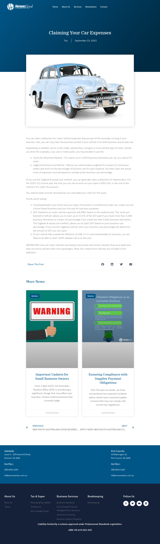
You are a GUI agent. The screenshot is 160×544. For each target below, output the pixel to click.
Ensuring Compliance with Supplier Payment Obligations (108, 378)
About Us (66, 6)
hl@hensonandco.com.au (15, 474)
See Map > (9, 463)
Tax (66, 40)
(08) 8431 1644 (11, 469)
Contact (103, 6)
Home (55, 6)
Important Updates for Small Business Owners (52, 376)
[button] (102, 264)
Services (78, 6)
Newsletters (91, 6)
